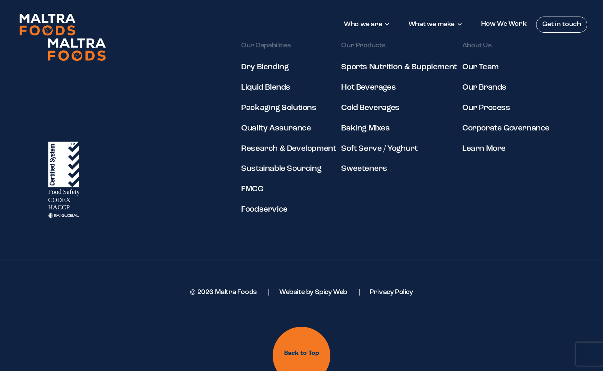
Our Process (486, 108)
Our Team (480, 67)
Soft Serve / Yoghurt (379, 149)
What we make (431, 24)
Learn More (484, 149)
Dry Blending (264, 67)
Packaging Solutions (278, 108)
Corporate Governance (506, 128)
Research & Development (288, 149)
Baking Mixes (365, 128)
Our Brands (484, 88)
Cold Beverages (370, 108)
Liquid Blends (265, 88)
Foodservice (264, 210)
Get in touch (561, 24)
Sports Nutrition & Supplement (398, 67)
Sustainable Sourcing (281, 169)
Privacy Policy (391, 292)
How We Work (504, 24)
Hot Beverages (368, 88)
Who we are (363, 24)
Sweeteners (364, 169)
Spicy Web (331, 292)
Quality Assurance (276, 128)
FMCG (252, 189)
